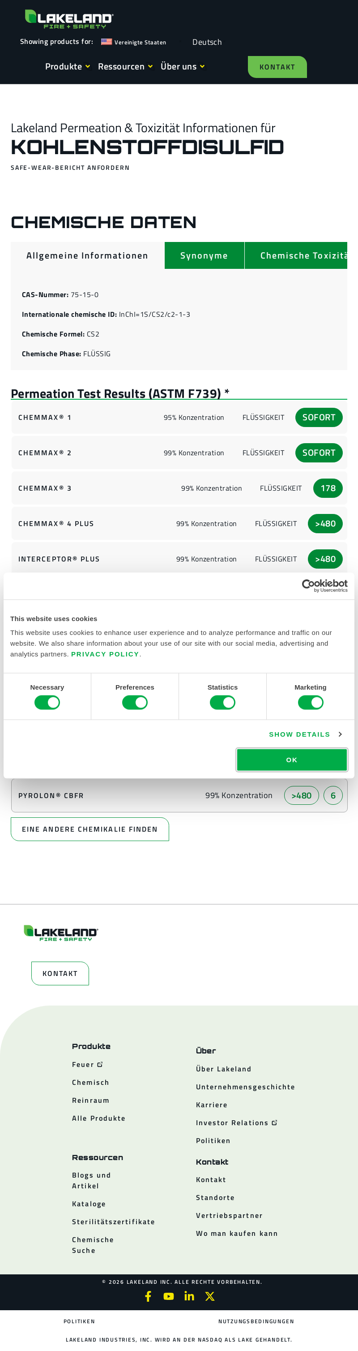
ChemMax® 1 (45, 417)
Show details (299, 734)
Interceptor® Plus (59, 558)
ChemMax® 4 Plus (56, 523)
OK (292, 760)
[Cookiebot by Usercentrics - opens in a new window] (308, 585)
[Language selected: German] (205, 41)
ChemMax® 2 (45, 452)
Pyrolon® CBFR (51, 795)
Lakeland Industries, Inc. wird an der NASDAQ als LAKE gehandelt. (178, 1339)
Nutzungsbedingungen (256, 1321)
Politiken (79, 1321)
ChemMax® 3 (45, 488)
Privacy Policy (105, 654)
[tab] (87, 255)
